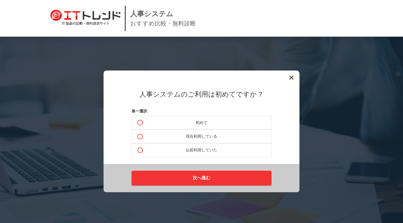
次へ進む (201, 177)
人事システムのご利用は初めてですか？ (201, 94)
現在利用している (201, 136)
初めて (201, 122)
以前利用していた (201, 150)
